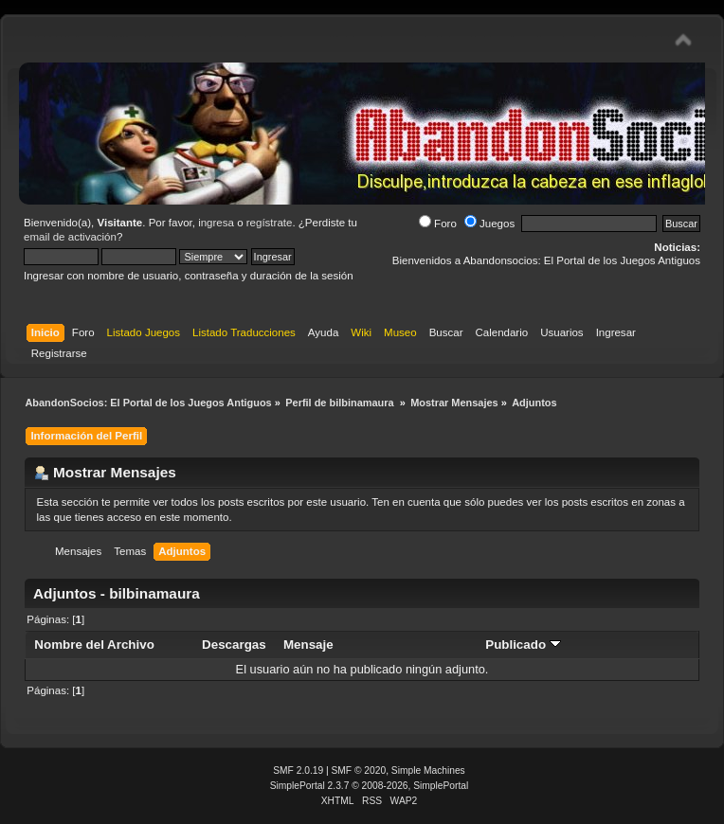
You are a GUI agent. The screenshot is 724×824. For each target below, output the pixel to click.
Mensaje (308, 644)
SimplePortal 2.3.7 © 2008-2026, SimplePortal (369, 785)
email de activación (70, 236)
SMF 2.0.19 (298, 770)
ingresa (216, 222)
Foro (438, 223)
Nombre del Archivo (94, 644)
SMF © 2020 (359, 770)
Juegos (489, 223)
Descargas (234, 644)
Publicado (523, 644)
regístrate (269, 222)
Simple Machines (428, 770)
